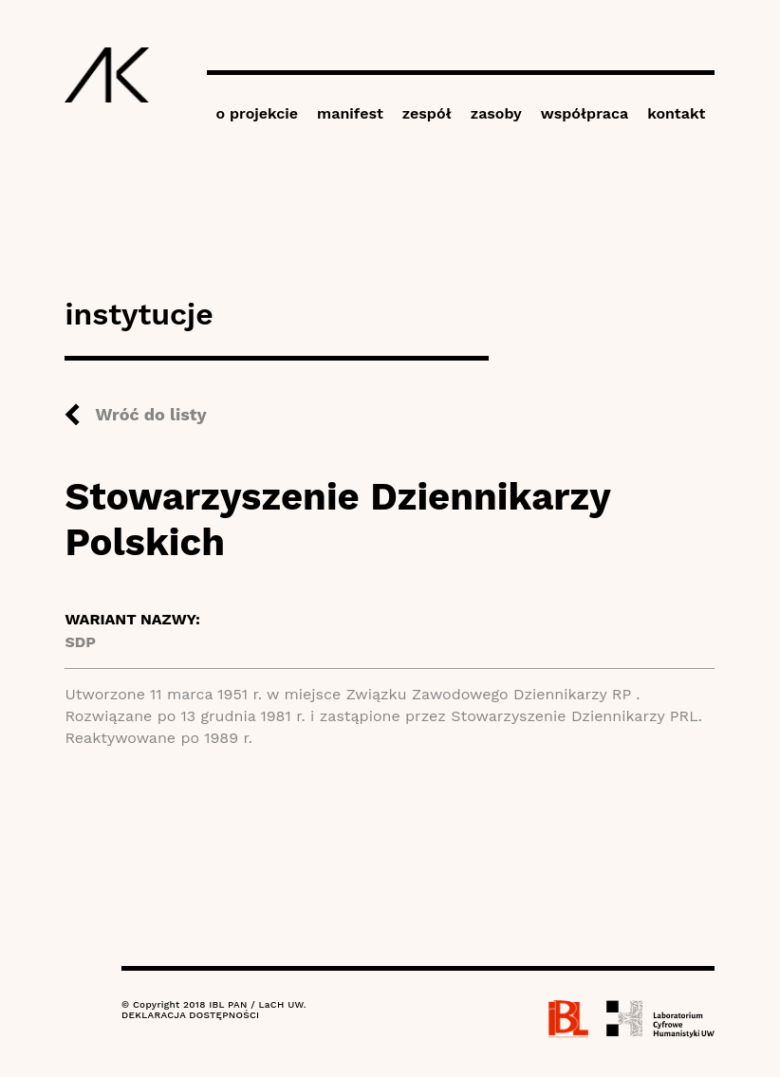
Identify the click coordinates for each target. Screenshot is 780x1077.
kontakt (676, 113)
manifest (350, 113)
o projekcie (257, 113)
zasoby (496, 113)
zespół (427, 113)
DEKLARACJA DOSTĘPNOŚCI (190, 1015)
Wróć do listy (150, 414)
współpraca (584, 113)
